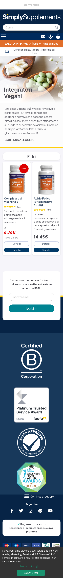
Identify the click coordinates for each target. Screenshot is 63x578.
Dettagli (17, 243)
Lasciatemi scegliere (31, 566)
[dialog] (31, 562)
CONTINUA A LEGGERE (19, 140)
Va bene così (31, 572)
